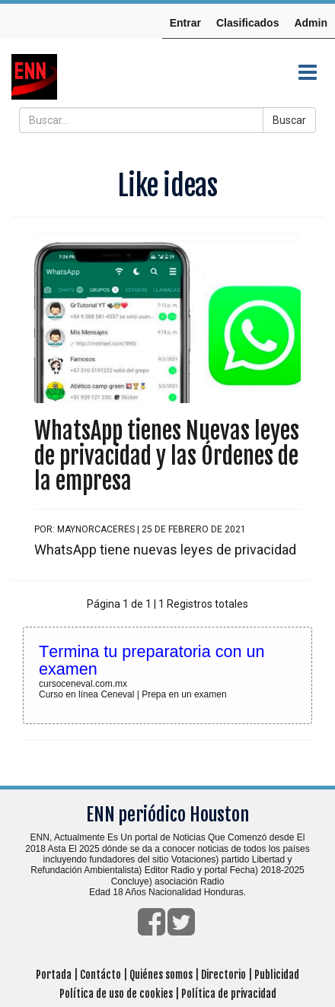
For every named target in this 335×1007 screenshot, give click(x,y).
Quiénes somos (161, 974)
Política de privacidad (228, 993)
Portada (54, 974)
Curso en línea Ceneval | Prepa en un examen (133, 694)
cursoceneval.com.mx (83, 683)
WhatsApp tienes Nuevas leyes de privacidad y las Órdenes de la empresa (166, 456)
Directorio (223, 974)
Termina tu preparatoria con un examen (151, 660)
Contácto (100, 974)
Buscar (289, 120)
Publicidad (276, 974)
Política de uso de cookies (116, 993)
